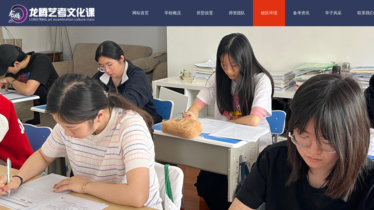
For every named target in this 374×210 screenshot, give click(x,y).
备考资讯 (317, 13)
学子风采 (349, 13)
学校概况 (189, 13)
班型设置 (221, 13)
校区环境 (285, 13)
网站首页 (156, 13)
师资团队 (253, 13)
